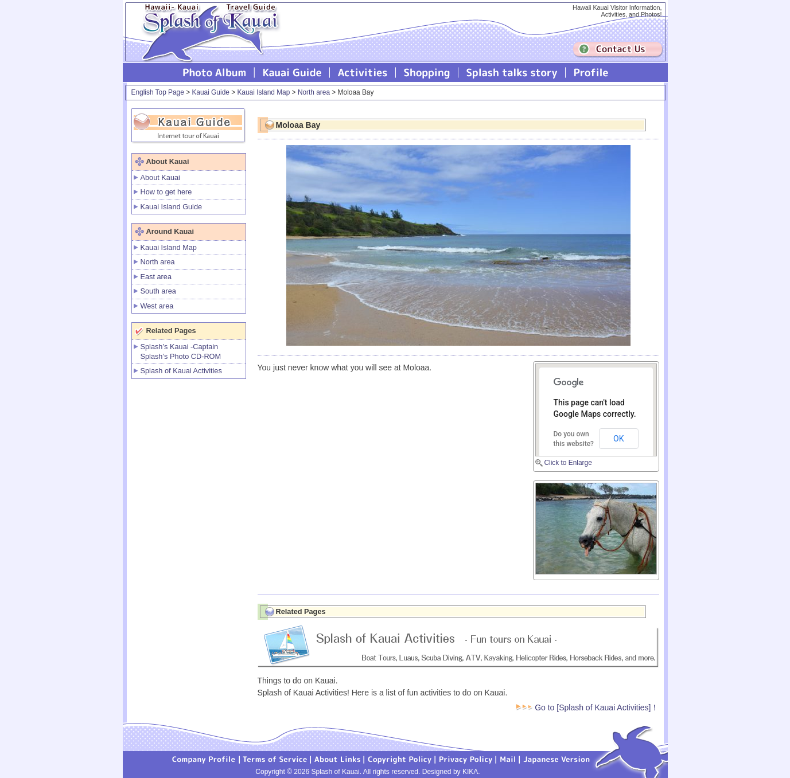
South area (158, 291)
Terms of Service (275, 758)
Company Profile (204, 758)
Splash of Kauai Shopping (427, 72)
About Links (337, 758)
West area (157, 306)
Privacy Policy (465, 758)
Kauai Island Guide (172, 206)
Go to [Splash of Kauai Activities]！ (587, 707)
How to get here (166, 191)
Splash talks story (512, 72)
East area (156, 276)
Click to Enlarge (568, 463)
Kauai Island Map (263, 92)
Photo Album (214, 72)
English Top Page (157, 92)
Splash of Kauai (206, 41)
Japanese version (556, 758)
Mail (508, 758)
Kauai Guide (292, 72)
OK (618, 438)
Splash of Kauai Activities (363, 72)
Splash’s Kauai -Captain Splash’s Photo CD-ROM (181, 351)
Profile (590, 72)
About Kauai (160, 177)
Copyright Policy (399, 758)
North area (314, 92)
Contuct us (618, 49)
